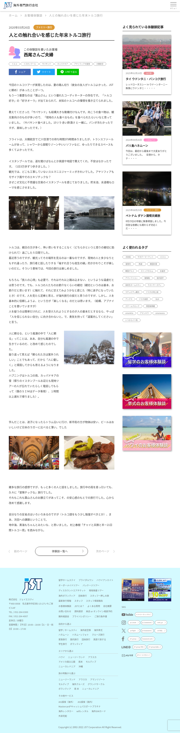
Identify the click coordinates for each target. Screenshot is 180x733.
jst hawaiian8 (146, 631)
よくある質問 (93, 606)
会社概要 (107, 606)
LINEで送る (68, 72)
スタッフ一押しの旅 (99, 595)
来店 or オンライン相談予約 (99, 611)
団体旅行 (82, 595)
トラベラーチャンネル (143, 614)
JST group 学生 (138, 647)
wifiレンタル (82, 711)
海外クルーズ (78, 684)
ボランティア (76, 643)
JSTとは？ (79, 606)
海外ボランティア (67, 595)
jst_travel (133, 622)
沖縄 (81, 666)
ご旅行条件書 (100, 616)
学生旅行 (63, 643)
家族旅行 (63, 639)
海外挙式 (98, 630)
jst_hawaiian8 (146, 622)
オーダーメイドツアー (69, 585)
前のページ (20, 551)
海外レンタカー (66, 711)
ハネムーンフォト (80, 634)
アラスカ (92, 657)
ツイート (44, 72)
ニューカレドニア (67, 666)
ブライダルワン (86, 580)
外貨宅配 (63, 715)
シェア (19, 72)
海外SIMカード (99, 711)
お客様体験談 (65, 606)
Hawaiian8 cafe (147, 639)
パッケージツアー (91, 585)
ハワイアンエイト (105, 580)
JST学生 (159, 631)
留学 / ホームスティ (68, 630)
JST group (133, 639)
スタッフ (78, 600)
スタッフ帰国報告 (94, 600)
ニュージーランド (76, 657)
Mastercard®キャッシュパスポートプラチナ (80, 706)
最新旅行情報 (65, 600)
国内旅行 (74, 639)
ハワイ (62, 657)
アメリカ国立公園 (67, 661)
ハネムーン (64, 634)
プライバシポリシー (81, 616)
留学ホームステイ (67, 580)
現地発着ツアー (96, 590)
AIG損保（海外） (67, 701)
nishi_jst (160, 622)
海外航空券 (85, 630)
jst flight (133, 631)
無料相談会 (64, 616)
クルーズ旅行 (98, 634)
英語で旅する (99, 639)
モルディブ (91, 661)
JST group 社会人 (154, 647)
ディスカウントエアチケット (72, 590)
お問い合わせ (65, 611)
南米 (80, 661)
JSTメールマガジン (143, 655)
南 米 (76, 688)
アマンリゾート (97, 679)
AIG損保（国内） (86, 701)
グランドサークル (96, 684)
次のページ (102, 551)
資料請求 (78, 611)
